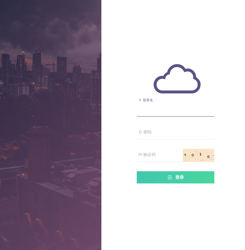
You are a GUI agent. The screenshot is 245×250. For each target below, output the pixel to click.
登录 (175, 177)
